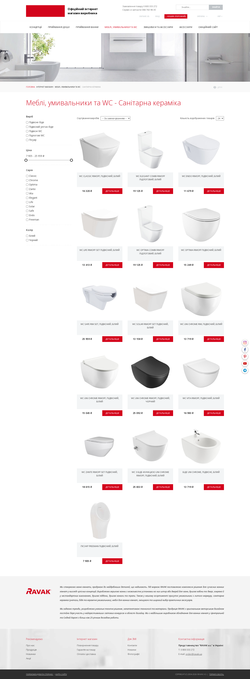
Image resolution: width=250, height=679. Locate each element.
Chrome (33, 180)
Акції (28, 658)
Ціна (29, 150)
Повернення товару (87, 645)
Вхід (157, 16)
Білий (32, 235)
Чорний (33, 240)
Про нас (30, 645)
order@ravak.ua (194, 654)
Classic (33, 175)
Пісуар (32, 139)
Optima (33, 184)
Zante (32, 189)
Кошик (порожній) (176, 16)
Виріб (29, 116)
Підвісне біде (36, 122)
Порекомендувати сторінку (39, 674)
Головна (30, 87)
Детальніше (112, 191)
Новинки (31, 654)
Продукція (31, 649)
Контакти (132, 645)
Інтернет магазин (44, 87)
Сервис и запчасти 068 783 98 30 (139, 9)
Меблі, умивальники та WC (68, 87)
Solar (32, 206)
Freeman (34, 219)
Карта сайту (61, 674)
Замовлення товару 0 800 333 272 (139, 6)
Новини (132, 649)
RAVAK (45, 11)
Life (31, 202)
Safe (31, 210)
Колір (29, 230)
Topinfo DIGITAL (216, 674)
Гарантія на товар (86, 649)
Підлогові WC (37, 135)
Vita (31, 193)
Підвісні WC (35, 131)
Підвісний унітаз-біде (41, 126)
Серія (29, 170)
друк (220, 87)
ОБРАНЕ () (144, 16)
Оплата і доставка (86, 654)
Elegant (33, 197)
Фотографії (133, 654)
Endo (32, 215)
